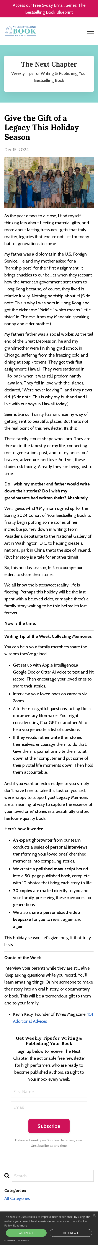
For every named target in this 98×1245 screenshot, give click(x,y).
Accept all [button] (26, 1233)
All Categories (17, 1198)
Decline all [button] (70, 1233)
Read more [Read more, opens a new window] (20, 1225)
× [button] (94, 1215)
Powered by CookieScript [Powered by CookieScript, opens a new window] (17, 1240)
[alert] (49, 1228)
